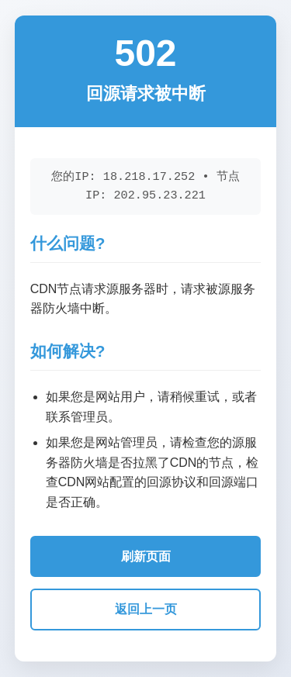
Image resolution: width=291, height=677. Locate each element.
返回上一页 (146, 609)
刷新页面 (146, 556)
